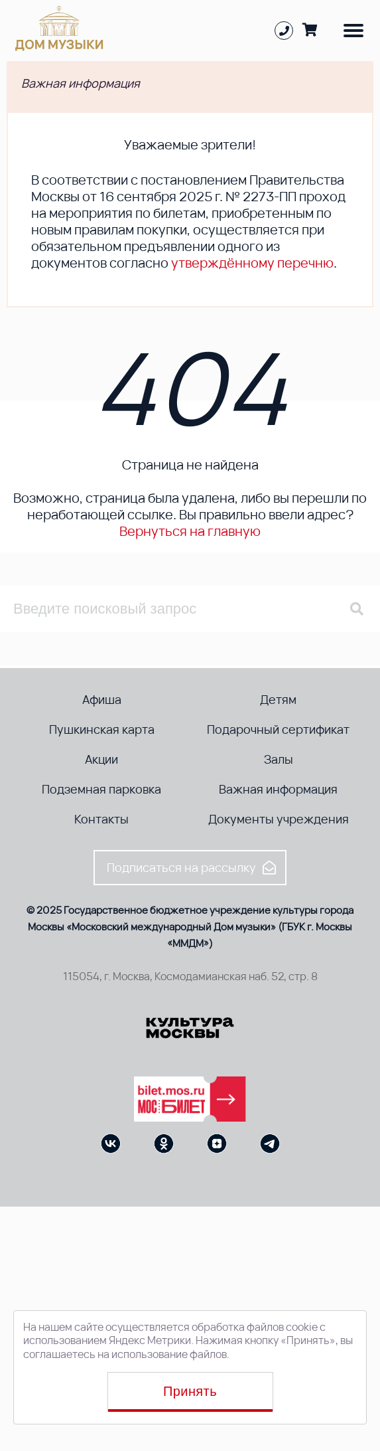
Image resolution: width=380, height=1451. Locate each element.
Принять (190, 1391)
